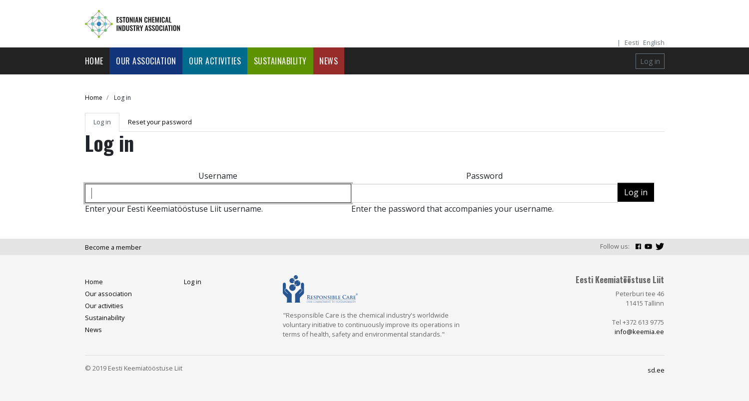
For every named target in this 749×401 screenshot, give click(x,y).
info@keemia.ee (639, 331)
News (328, 61)
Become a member (113, 247)
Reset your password (160, 121)
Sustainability (280, 61)
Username (217, 175)
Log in (650, 61)
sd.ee (656, 370)
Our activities (215, 61)
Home (94, 61)
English (654, 42)
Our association (146, 61)
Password (484, 175)
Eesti (632, 42)
